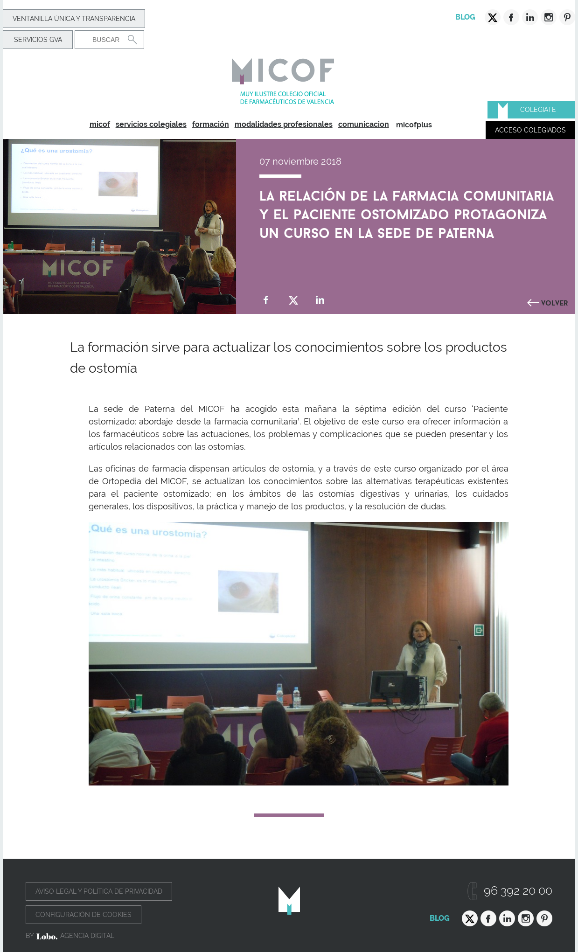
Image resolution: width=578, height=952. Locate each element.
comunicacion (363, 124)
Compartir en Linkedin (320, 300)
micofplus (414, 124)
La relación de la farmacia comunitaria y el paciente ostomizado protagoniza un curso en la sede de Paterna (406, 212)
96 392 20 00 (518, 890)
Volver (554, 302)
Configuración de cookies (83, 914)
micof (100, 124)
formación (210, 124)
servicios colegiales (151, 124)
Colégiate (538, 109)
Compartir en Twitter (293, 300)
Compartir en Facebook (266, 300)
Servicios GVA (38, 39)
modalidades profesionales (284, 124)
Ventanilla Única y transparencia (74, 18)
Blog (465, 17)
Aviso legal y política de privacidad (98, 891)
